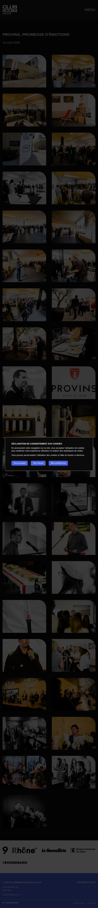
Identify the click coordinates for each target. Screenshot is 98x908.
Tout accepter (19, 463)
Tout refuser (38, 463)
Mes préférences (58, 463)
